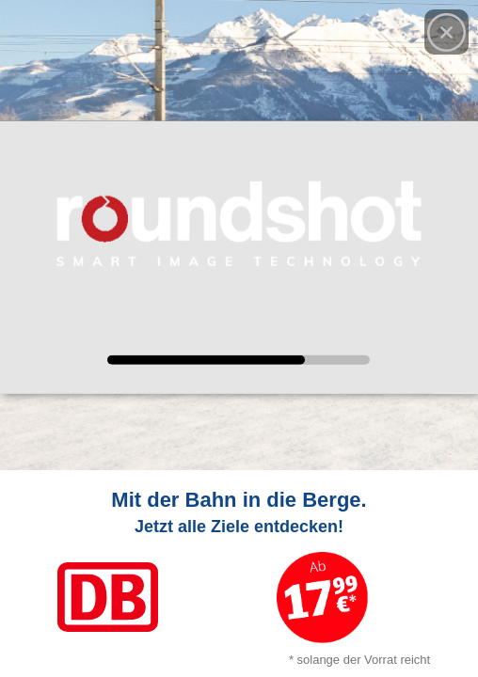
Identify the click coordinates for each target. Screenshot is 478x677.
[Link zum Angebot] (239, 573)
